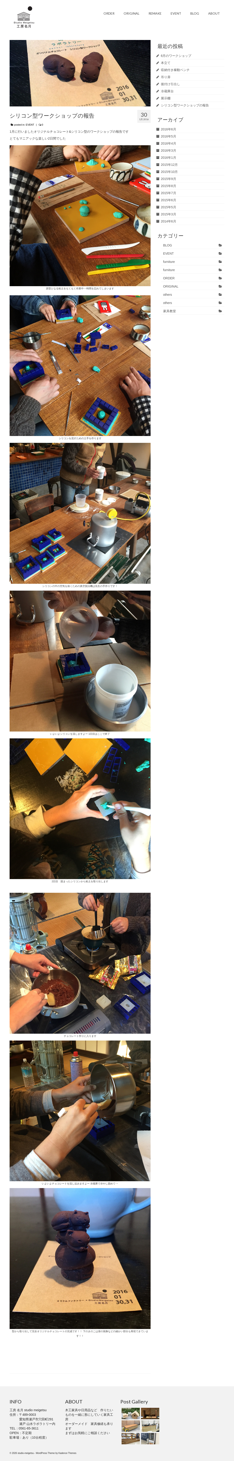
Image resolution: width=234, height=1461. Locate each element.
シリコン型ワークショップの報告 (185, 105)
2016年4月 (168, 143)
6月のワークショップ (176, 56)
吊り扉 (165, 77)
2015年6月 (168, 200)
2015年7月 (168, 193)
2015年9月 (168, 179)
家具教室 (169, 311)
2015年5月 (168, 207)
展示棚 (165, 98)
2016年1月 (168, 157)
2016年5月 (168, 136)
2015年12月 (169, 164)
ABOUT (214, 13)
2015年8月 (168, 186)
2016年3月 (168, 150)
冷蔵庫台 (167, 91)
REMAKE (155, 13)
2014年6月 (168, 221)
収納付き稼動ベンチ (175, 70)
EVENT (176, 13)
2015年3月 (168, 214)
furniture (169, 262)
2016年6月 (168, 129)
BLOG (194, 13)
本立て (165, 63)
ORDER (109, 13)
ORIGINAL (131, 13)
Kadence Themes (67, 1453)
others (167, 294)
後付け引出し (170, 84)
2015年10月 (169, 172)
